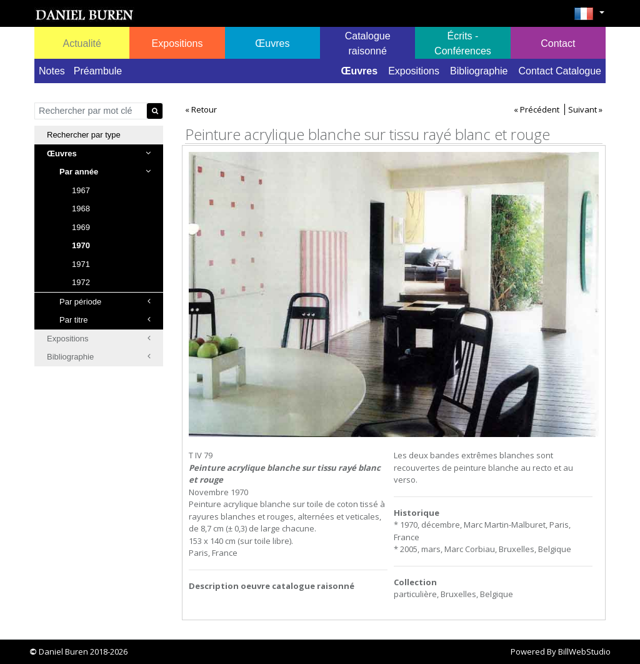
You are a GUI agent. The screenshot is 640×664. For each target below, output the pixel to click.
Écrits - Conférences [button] (462, 43)
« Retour (201, 109)
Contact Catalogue (559, 71)
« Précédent (536, 109)
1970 (81, 245)
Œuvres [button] (272, 43)
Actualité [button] (81, 43)
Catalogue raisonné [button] (368, 43)
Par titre (105, 320)
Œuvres (359, 71)
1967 (81, 190)
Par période (105, 302)
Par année (105, 172)
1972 (81, 282)
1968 (81, 208)
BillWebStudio (584, 651)
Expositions (413, 71)
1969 (81, 227)
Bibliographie (479, 71)
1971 (81, 264)
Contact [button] (558, 43)
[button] (589, 17)
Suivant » (585, 109)
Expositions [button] (177, 43)
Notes (52, 71)
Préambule (98, 71)
